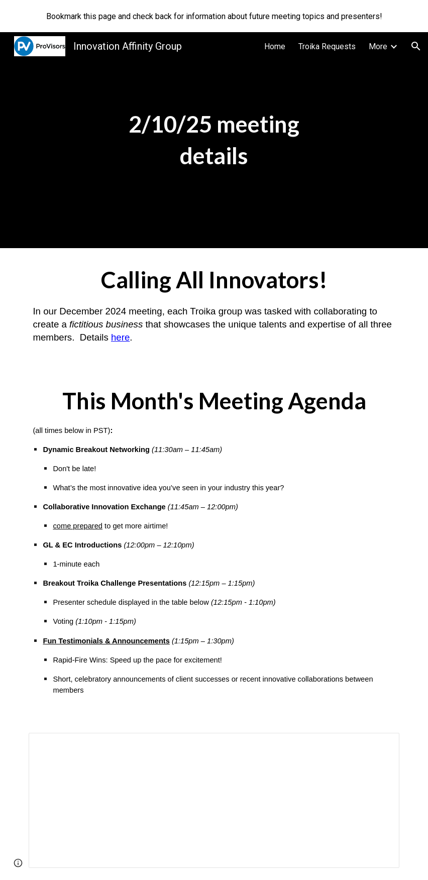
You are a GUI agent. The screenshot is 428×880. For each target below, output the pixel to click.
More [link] (378, 46)
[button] (416, 46)
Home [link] (274, 46)
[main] (214, 139)
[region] (214, 16)
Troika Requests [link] (327, 46)
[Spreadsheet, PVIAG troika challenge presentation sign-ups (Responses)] (214, 800)
